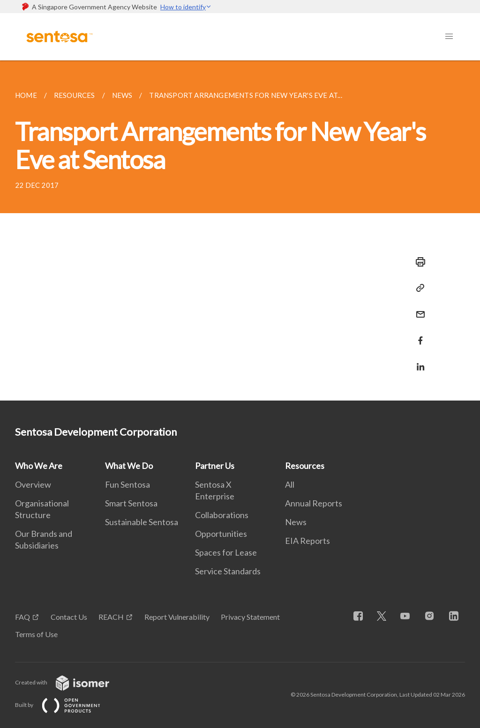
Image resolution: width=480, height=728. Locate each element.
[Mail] (418, 308)
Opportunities (221, 533)
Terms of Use (36, 634)
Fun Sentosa (127, 484)
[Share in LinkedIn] (418, 361)
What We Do (129, 466)
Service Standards (228, 571)
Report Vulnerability (177, 616)
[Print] (418, 262)
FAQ (22, 616)
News (296, 522)
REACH (111, 616)
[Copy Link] (418, 288)
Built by (65, 704)
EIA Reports (307, 540)
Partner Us (214, 466)
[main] (240, 230)
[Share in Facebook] (418, 334)
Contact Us (69, 616)
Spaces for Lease (226, 552)
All (289, 484)
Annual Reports (313, 503)
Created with (69, 682)
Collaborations (221, 515)
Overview (33, 484)
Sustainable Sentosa (141, 522)
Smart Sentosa (131, 503)
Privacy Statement (250, 616)
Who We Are (38, 466)
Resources (304, 466)
